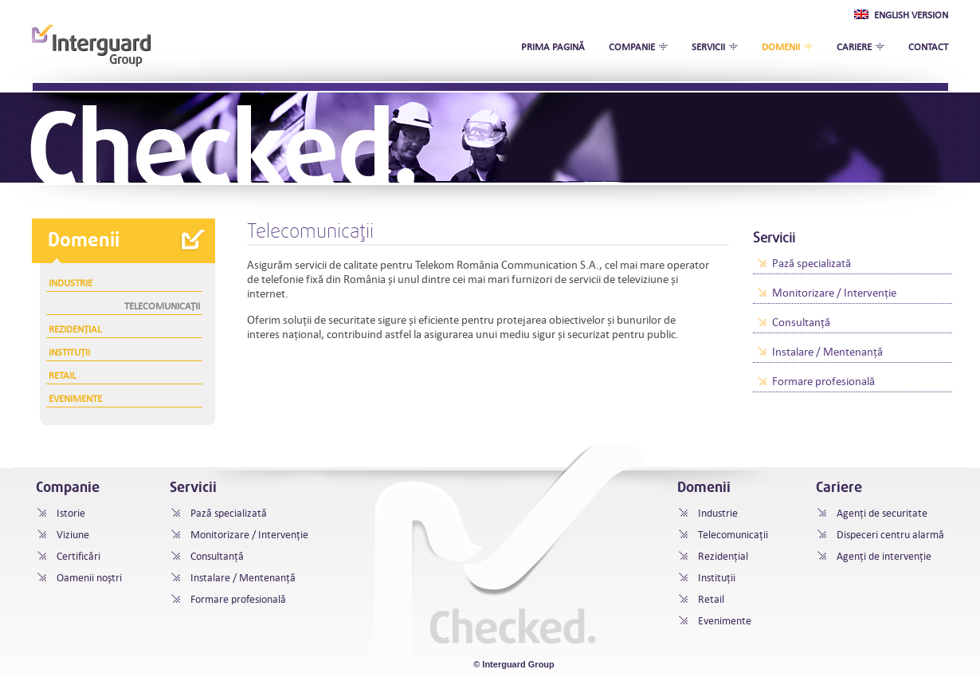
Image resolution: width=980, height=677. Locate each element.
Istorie (71, 513)
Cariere (854, 46)
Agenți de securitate (882, 513)
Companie (632, 46)
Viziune (73, 534)
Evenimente (75, 398)
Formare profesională (823, 381)
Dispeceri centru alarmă (890, 534)
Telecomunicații (162, 305)
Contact (928, 46)
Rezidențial (75, 328)
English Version (901, 15)
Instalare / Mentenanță (827, 351)
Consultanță (801, 322)
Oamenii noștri (89, 578)
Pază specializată (811, 263)
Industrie (70, 282)
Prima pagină (553, 46)
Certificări (78, 556)
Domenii (781, 46)
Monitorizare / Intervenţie (834, 292)
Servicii (708, 46)
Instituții (69, 351)
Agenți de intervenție (884, 556)
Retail (62, 374)
